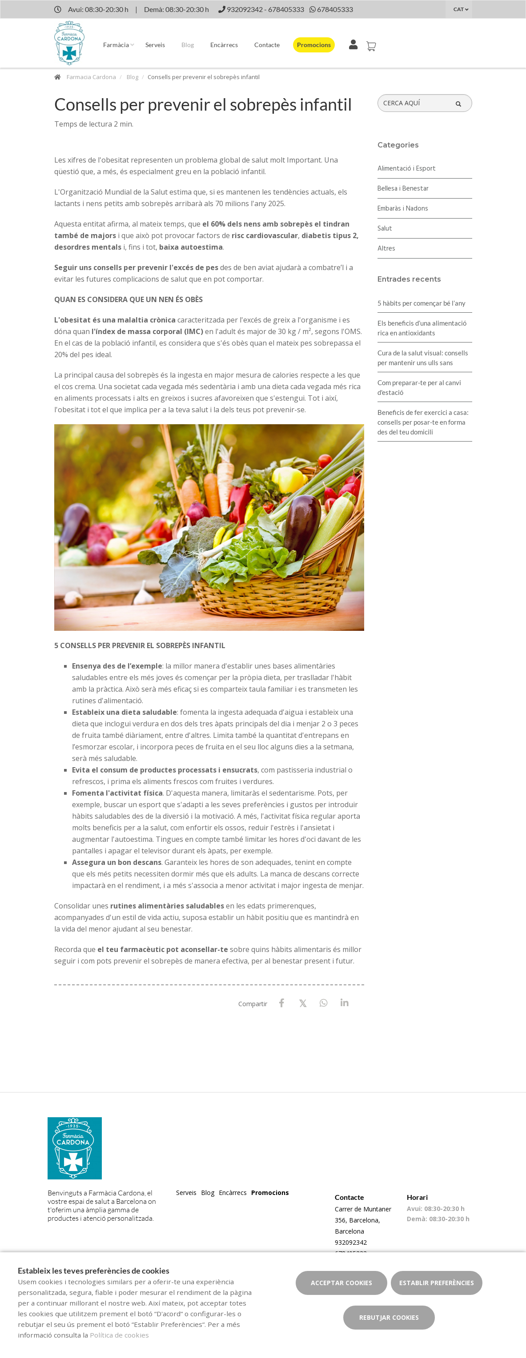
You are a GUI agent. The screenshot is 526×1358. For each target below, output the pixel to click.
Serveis (155, 44)
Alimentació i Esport (406, 168)
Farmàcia (116, 44)
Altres (386, 248)
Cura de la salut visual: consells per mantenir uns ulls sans (422, 357)
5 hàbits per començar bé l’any (421, 303)
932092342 (351, 1242)
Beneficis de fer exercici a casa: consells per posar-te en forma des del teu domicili (423, 422)
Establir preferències (436, 1282)
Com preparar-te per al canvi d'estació (419, 387)
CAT (459, 9)
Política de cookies (119, 1334)
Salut (384, 228)
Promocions (314, 44)
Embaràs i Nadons (402, 208)
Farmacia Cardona (91, 77)
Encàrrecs (224, 44)
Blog (187, 44)
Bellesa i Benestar (403, 188)
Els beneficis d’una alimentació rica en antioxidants (421, 328)
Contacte (267, 44)
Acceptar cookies (341, 1282)
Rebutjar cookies (389, 1317)
